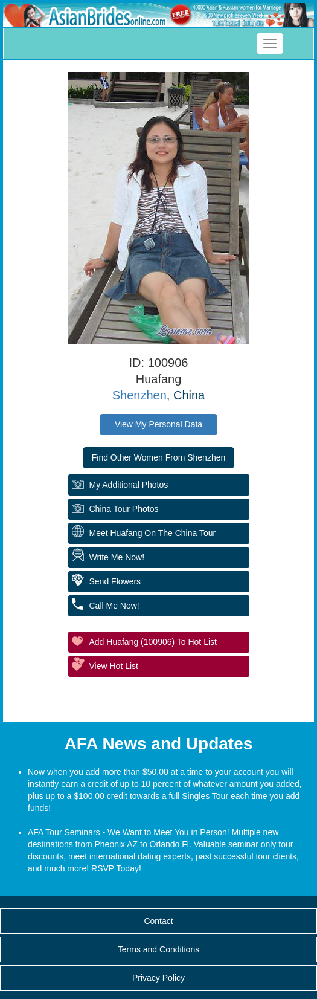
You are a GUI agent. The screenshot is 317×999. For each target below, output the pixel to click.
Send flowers (115, 581)
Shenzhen (139, 395)
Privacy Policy (158, 978)
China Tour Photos (124, 509)
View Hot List (113, 666)
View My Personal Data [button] (158, 424)
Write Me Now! (117, 557)
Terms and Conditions (158, 949)
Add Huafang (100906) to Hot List (153, 642)
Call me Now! (114, 605)
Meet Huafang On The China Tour (152, 533)
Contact (158, 921)
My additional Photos (128, 485)
